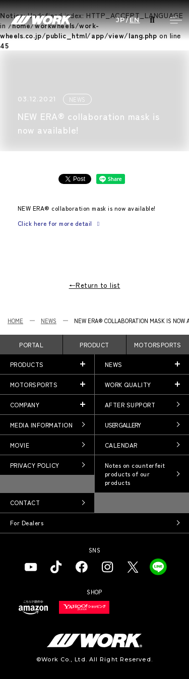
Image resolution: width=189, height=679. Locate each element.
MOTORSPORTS (157, 344)
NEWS (48, 321)
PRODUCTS (27, 364)
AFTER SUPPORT (130, 404)
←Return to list (94, 285)
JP (120, 20)
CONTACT (25, 502)
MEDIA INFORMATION (41, 424)
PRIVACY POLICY (34, 465)
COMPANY (24, 404)
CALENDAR (121, 445)
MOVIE (19, 445)
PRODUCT (94, 344)
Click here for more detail (60, 223)
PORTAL (31, 344)
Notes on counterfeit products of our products (135, 474)
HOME (15, 321)
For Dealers (26, 522)
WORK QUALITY (128, 384)
